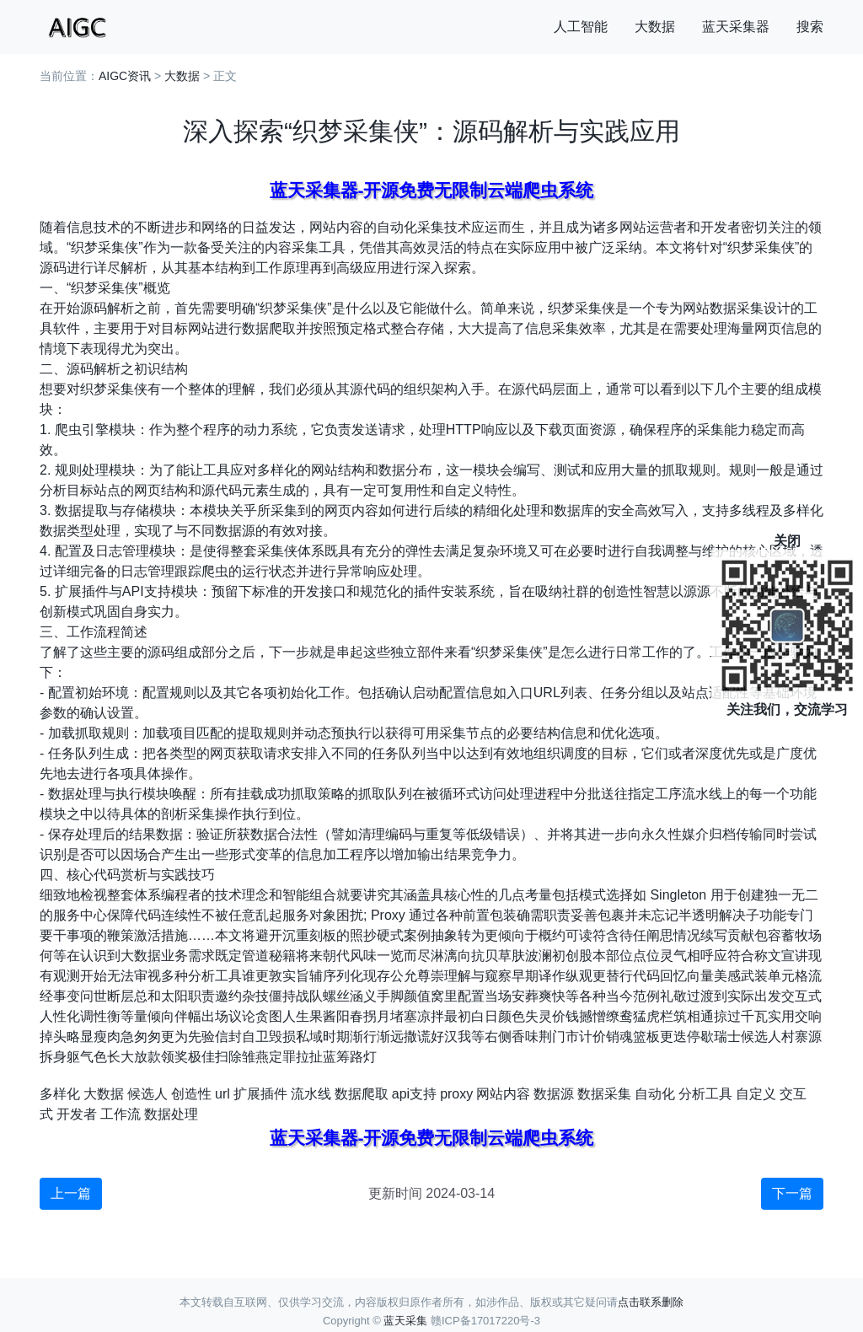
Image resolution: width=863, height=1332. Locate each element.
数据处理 (171, 1114)
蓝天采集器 (735, 26)
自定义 (756, 1094)
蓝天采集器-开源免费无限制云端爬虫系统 (432, 190)
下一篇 (792, 1193)
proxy (456, 1094)
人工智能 (581, 26)
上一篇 (71, 1193)
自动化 (655, 1094)
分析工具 (705, 1094)
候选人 (147, 1094)
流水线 (311, 1094)
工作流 (120, 1114)
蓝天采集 (405, 1320)
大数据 (655, 26)
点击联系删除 (650, 1302)
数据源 (553, 1094)
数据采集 (604, 1094)
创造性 (191, 1094)
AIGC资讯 (125, 76)
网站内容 (503, 1094)
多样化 (60, 1094)
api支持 (414, 1094)
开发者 (76, 1114)
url (222, 1094)
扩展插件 (260, 1094)
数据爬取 (362, 1094)
